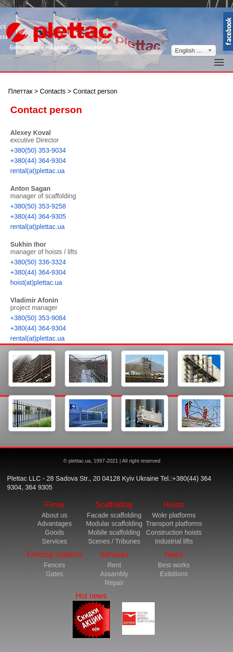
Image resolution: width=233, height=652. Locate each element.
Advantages (54, 523)
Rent (114, 565)
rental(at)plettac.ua (37, 171)
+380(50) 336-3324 (38, 262)
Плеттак (20, 91)
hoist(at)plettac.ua (36, 282)
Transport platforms (174, 523)
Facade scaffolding (114, 515)
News (173, 554)
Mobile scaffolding (114, 532)
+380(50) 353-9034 (38, 150)
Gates (54, 574)
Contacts (53, 91)
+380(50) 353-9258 (38, 206)
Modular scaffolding (114, 523)
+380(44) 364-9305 (38, 216)
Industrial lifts (174, 541)
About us (54, 515)
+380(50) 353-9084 (38, 318)
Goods (54, 532)
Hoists (174, 505)
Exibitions (174, 574)
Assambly (114, 574)
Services (54, 541)
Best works (174, 565)
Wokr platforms (174, 515)
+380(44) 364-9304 (38, 160)
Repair (113, 582)
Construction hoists (174, 532)
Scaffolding (114, 505)
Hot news (91, 615)
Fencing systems (54, 554)
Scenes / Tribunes (114, 541)
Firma (54, 505)
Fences (54, 565)
